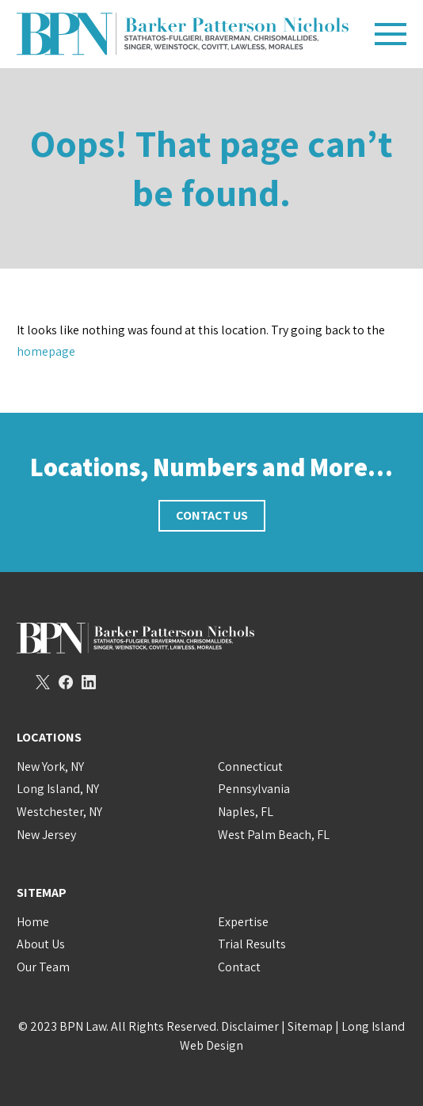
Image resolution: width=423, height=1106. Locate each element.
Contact (239, 967)
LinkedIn (89, 682)
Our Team (43, 967)
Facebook (66, 682)
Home (33, 921)
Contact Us (212, 515)
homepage (46, 351)
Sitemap (310, 1026)
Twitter (43, 682)
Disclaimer (250, 1026)
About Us (41, 944)
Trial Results (252, 944)
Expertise (243, 921)
